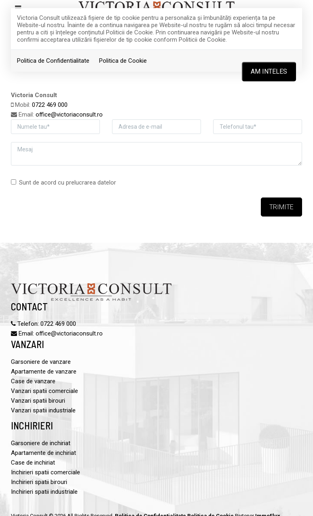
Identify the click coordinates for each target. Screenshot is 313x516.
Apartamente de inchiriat (43, 453)
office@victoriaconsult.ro (69, 114)
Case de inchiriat (33, 462)
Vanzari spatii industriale (43, 410)
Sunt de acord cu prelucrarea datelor (63, 182)
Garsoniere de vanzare (41, 361)
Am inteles (269, 71)
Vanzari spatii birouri (38, 400)
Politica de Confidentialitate (53, 60)
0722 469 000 (50, 104)
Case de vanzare (33, 381)
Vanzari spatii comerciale (44, 391)
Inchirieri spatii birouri (39, 482)
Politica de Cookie (123, 60)
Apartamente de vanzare (43, 371)
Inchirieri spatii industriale (44, 491)
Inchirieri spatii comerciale (45, 472)
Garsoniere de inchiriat (40, 443)
